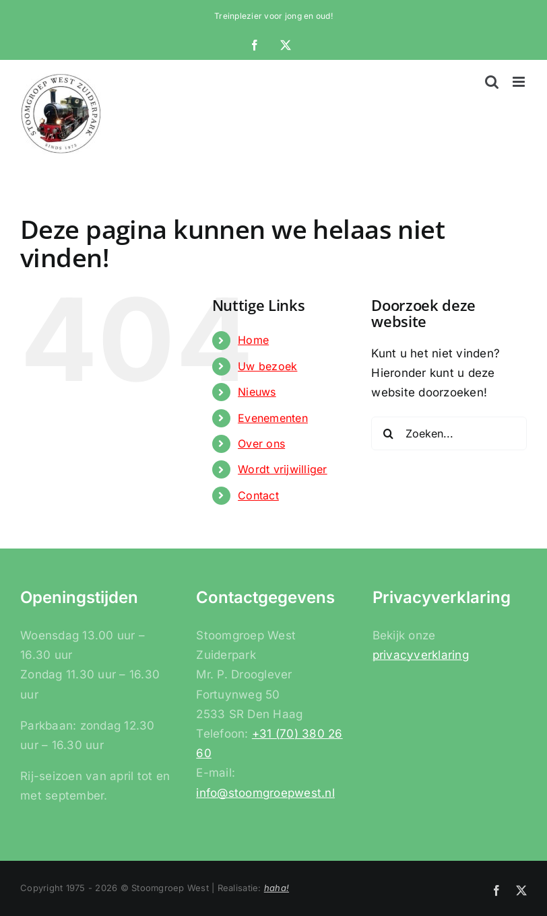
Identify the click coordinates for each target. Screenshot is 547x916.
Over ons (261, 443)
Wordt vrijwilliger (282, 469)
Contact (258, 495)
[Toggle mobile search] (491, 82)
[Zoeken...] (449, 433)
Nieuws (257, 391)
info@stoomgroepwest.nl (265, 793)
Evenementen (273, 418)
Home (253, 340)
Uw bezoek (267, 366)
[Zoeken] (388, 433)
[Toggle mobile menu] (520, 82)
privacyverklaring (421, 655)
